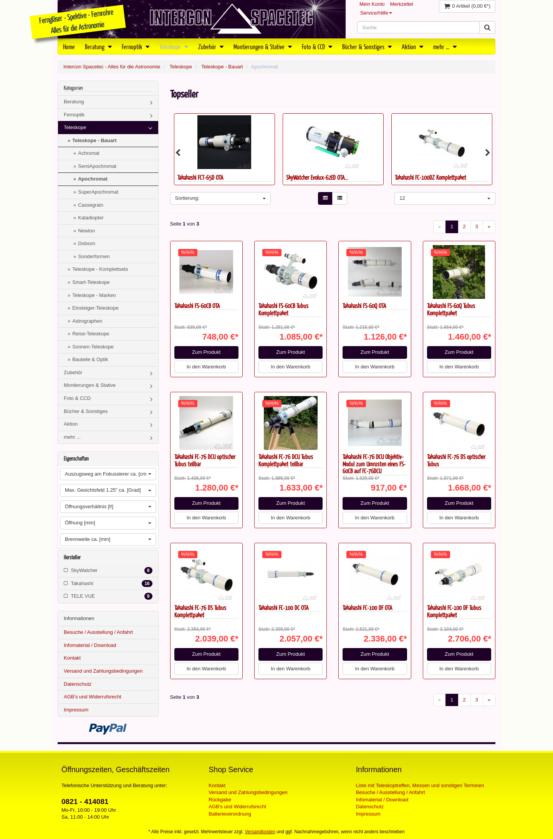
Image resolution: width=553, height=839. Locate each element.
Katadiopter (91, 218)
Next (488, 153)
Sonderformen (93, 256)
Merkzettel (401, 4)
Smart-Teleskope (91, 282)
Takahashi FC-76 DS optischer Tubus (456, 460)
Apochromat (93, 179)
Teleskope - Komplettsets (100, 269)
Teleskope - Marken (94, 295)
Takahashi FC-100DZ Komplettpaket (430, 177)
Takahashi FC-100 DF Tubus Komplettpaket (454, 611)
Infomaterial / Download (90, 645)
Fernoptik (135, 46)
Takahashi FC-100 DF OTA (367, 608)
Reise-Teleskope (90, 334)
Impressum (76, 710)
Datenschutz (77, 684)
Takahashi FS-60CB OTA (197, 306)
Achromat (88, 153)
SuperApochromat (98, 192)
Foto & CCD (317, 46)
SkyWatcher (108, 570)
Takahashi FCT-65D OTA (200, 177)
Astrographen (87, 321)
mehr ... (445, 46)
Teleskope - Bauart (222, 67)
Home (69, 46)
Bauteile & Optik (90, 359)
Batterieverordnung (230, 814)
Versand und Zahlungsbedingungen (103, 671)
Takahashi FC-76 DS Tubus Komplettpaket (200, 611)
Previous (178, 153)
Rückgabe (220, 800)
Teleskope (173, 46)
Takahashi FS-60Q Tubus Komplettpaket (451, 309)
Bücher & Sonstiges (367, 46)
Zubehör (211, 46)
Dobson (86, 243)
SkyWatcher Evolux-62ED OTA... (317, 177)
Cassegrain (90, 205)
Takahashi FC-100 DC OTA (283, 608)
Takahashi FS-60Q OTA (364, 306)
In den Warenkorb (206, 367)
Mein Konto (372, 4)
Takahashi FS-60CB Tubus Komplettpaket (283, 309)
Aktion (412, 46)
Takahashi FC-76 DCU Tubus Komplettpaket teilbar (285, 460)
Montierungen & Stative (262, 46)
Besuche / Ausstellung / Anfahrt (98, 632)
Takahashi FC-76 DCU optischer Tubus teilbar (204, 460)
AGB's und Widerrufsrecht (92, 697)
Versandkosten (260, 831)
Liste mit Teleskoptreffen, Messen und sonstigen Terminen (420, 785)
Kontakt (72, 658)
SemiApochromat (97, 166)
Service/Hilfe (376, 13)
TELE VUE (108, 596)
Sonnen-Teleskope (93, 347)
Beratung (98, 46)
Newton (86, 231)
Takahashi (108, 583)
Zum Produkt (206, 352)
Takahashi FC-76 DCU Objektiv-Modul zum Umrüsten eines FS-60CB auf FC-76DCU (374, 464)
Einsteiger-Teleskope (95, 308)
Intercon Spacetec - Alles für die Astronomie (111, 67)
